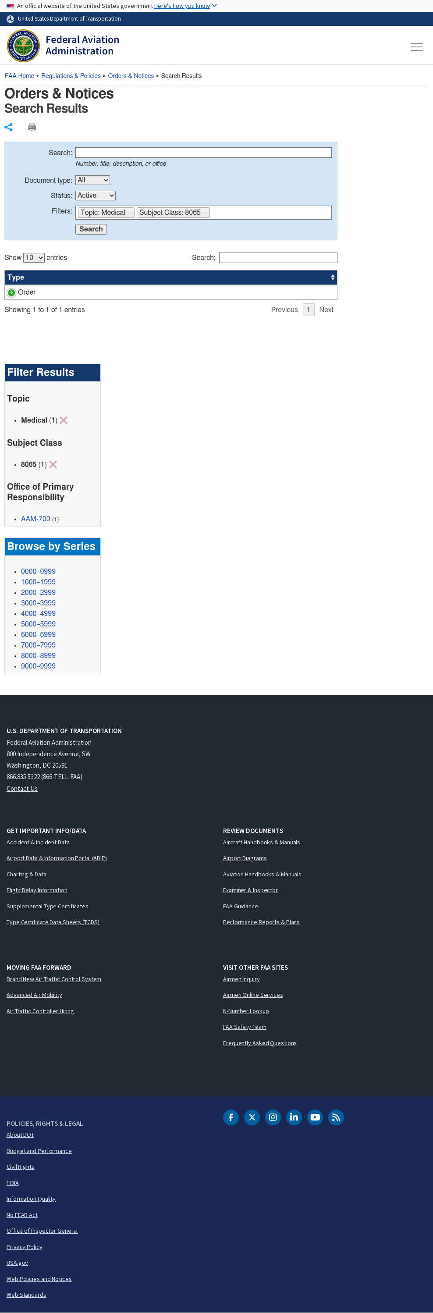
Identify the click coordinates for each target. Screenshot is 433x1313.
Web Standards (26, 1295)
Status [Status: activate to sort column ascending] (218, 277)
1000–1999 (38, 582)
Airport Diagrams (244, 858)
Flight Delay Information (37, 890)
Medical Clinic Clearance (133, 292)
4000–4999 (38, 613)
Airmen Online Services (253, 995)
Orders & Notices (131, 76)
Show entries (35, 258)
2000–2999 (38, 592)
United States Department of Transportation (69, 18)
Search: (60, 153)
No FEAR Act (22, 1215)
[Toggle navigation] (417, 47)
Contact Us (22, 788)
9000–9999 (38, 666)
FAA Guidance (240, 906)
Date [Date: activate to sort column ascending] (297, 277)
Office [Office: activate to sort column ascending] (256, 277)
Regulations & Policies (71, 76)
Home (19, 76)
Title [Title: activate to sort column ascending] (103, 277)
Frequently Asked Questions (260, 1043)
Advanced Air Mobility (34, 995)
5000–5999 (38, 624)
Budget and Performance (39, 1151)
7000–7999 (38, 645)
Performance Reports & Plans (261, 922)
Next (326, 309)
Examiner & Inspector (250, 890)
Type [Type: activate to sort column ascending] (15, 277)
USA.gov (17, 1263)
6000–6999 (38, 634)
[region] (170, 280)
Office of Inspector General (42, 1231)
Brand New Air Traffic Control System (54, 979)
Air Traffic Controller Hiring (40, 1011)
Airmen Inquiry (241, 979)
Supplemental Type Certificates (48, 906)
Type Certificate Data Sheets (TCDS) (53, 922)
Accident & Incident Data (38, 842)
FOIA (13, 1183)
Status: (61, 195)
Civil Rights (21, 1167)
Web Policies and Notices (39, 1279)
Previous (284, 309)
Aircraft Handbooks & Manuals (261, 842)
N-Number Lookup (246, 1011)
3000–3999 (38, 603)
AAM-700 (35, 519)
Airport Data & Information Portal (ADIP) (57, 858)
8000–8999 (38, 655)
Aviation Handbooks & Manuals (262, 874)
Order (16, 292)
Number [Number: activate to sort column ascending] (54, 277)
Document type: (48, 180)
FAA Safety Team (244, 1027)
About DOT (20, 1135)
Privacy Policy (25, 1247)
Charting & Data (26, 874)
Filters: (62, 211)
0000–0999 (38, 571)
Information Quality (31, 1199)
